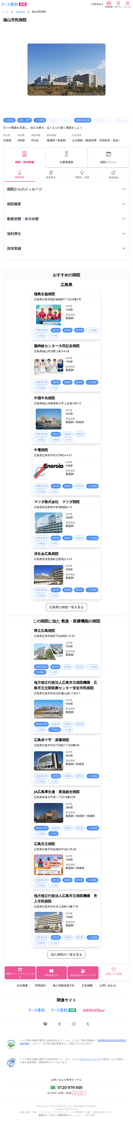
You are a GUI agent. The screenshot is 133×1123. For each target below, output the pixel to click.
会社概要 (22, 985)
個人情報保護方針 (64, 985)
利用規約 (40, 985)
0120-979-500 (70, 1087)
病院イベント (108, 157)
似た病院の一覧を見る (66, 954)
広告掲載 (87, 985)
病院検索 (20, 12)
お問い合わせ (108, 985)
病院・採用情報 (24, 157)
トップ (5, 12)
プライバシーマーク (90, 1059)
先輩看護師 (66, 157)
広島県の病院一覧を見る (66, 607)
